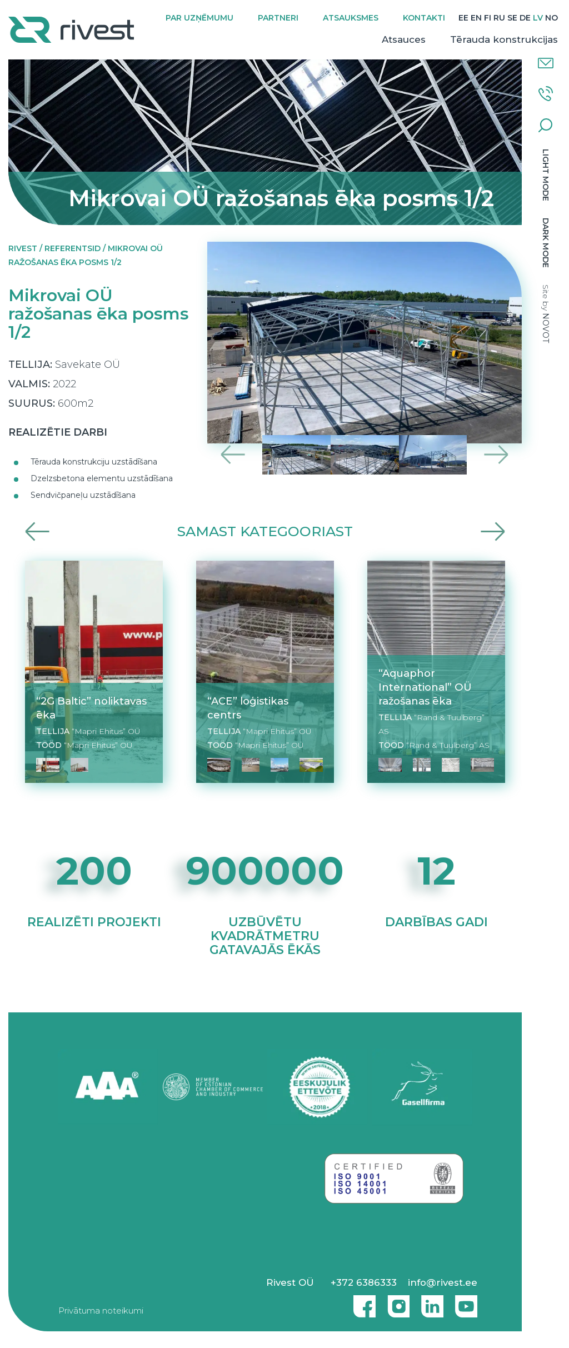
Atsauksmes (350, 18)
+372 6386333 (364, 1282)
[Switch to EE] (463, 18)
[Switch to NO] (551, 18)
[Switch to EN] (476, 18)
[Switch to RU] (499, 18)
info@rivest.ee (442, 1282)
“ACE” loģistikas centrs (247, 708)
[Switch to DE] (525, 18)
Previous (233, 454)
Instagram (395, 1301)
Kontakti (424, 18)
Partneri (278, 18)
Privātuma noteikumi (100, 1310)
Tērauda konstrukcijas (504, 39)
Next (495, 454)
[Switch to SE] (512, 18)
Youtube (466, 1301)
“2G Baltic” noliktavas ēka (91, 708)
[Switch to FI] (487, 18)
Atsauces (404, 39)
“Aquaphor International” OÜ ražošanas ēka (425, 687)
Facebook (361, 1301)
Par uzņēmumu (199, 18)
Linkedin (429, 1301)
